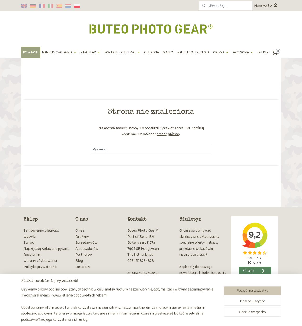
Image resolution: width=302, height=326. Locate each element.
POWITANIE (30, 52)
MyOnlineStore (195, 317)
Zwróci (29, 243)
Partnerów (84, 255)
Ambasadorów (87, 249)
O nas (80, 231)
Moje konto (266, 5)
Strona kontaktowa (142, 273)
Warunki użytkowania (40, 261)
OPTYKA (221, 52)
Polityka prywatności (40, 267)
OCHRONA (151, 52)
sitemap (138, 317)
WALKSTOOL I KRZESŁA (193, 52)
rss (146, 317)
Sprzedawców (86, 243)
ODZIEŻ (168, 52)
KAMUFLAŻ (91, 52)
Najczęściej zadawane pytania (47, 249)
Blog (79, 261)
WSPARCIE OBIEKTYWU (122, 52)
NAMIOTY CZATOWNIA (59, 52)
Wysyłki (30, 237)
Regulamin (32, 255)
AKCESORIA (243, 52)
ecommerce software (161, 317)
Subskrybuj (191, 291)
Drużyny (82, 237)
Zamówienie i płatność (41, 231)
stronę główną (168, 134)
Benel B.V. (83, 267)
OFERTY (262, 52)
